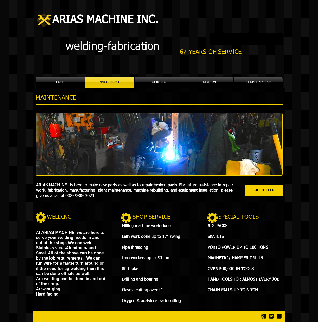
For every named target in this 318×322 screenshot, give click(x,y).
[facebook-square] (279, 316)
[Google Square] (263, 316)
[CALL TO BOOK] (264, 190)
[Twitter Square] (271, 316)
